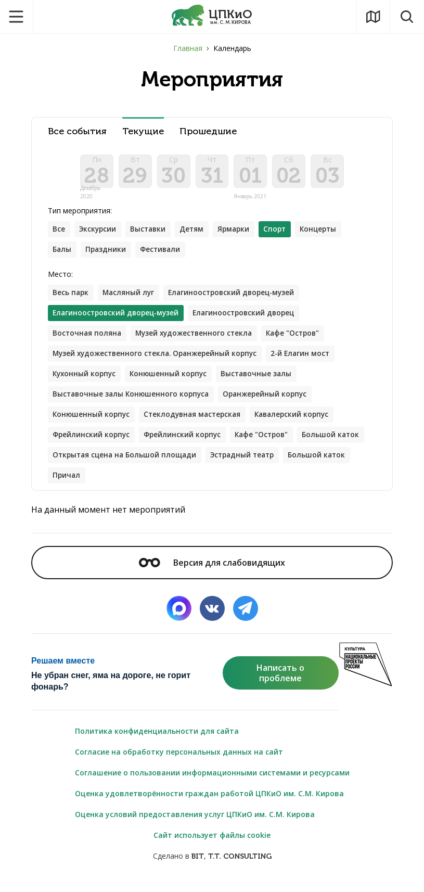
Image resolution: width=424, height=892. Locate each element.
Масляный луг (131, 298)
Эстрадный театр (323, 464)
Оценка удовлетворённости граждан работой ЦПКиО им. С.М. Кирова (209, 804)
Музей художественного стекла (198, 340)
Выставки (152, 233)
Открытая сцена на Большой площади (200, 464)
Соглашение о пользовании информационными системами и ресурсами (212, 783)
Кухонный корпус (86, 381)
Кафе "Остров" (301, 340)
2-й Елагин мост (310, 360)
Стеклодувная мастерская (197, 423)
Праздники (108, 254)
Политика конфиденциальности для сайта (157, 741)
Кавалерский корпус (301, 423)
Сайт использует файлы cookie (212, 845)
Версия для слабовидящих (212, 573)
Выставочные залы (263, 381)
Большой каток (82, 464)
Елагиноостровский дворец (251, 319)
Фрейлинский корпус (92, 444)
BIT (197, 866)
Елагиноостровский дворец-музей (237, 298)
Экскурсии (99, 233)
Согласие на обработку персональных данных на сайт (179, 762)
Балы (62, 254)
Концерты (329, 233)
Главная (187, 48)
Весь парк (71, 298)
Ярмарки (241, 233)
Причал (140, 485)
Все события (77, 131)
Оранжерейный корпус (271, 402)
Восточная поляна (88, 340)
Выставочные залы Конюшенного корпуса (133, 402)
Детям (197, 233)
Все (59, 233)
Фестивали (164, 254)
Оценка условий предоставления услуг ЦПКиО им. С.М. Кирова (195, 825)
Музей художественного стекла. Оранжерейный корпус (159, 360)
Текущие (143, 131)
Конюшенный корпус (172, 381)
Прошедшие (208, 131)
